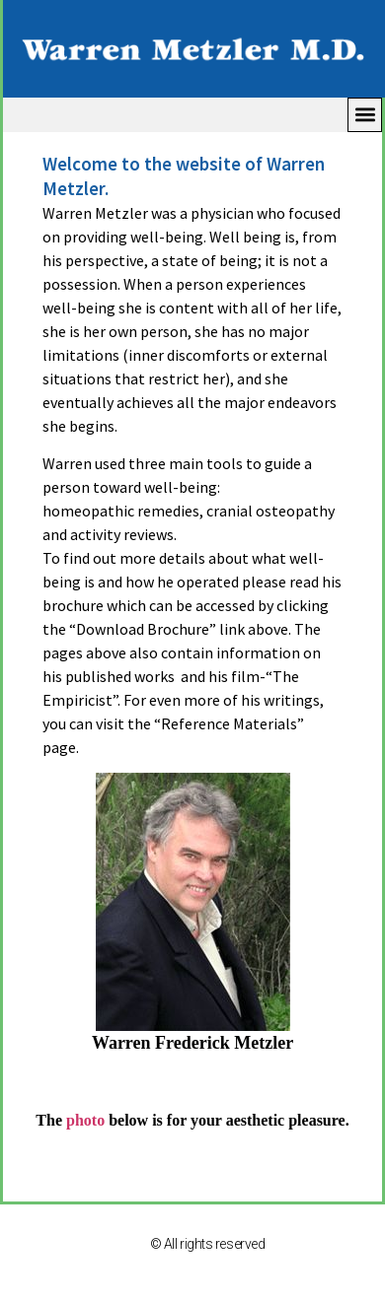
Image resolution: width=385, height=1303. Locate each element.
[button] (364, 115)
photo (85, 1120)
